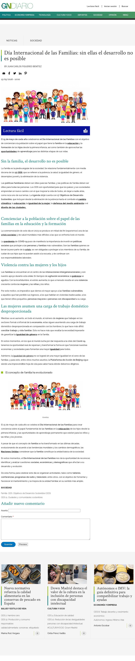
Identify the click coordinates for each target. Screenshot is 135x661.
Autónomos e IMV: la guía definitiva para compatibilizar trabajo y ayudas (114, 594)
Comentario (6, 516)
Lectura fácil (93, 6)
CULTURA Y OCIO (65, 15)
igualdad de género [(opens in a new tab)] (26, 334)
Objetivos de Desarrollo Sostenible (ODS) (32, 493)
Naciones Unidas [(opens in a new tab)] (10, 451)
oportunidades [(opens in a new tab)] (9, 151)
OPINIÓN (112, 15)
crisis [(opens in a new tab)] (28, 249)
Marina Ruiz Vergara (10, 633)
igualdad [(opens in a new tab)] (54, 349)
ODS (10, 493)
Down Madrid (71, 627)
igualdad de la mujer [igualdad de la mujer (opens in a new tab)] (39, 203)
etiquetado (34, 627)
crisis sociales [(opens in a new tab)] (8, 235)
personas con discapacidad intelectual (65, 623)
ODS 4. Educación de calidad (60, 615)
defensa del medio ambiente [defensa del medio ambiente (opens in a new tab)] (68, 203)
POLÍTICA (6, 15)
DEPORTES (83, 15)
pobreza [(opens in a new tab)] (76, 276)
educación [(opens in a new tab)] (73, 143)
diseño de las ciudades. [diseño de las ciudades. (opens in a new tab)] (13, 207)
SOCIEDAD (98, 15)
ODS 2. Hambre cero (10, 615)
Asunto (4, 510)
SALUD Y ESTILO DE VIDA (13, 608)
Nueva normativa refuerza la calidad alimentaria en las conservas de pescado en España (22, 595)
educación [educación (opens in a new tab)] (19, 203)
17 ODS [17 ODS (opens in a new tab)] (18, 172)
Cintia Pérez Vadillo (56, 633)
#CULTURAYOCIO (55, 627)
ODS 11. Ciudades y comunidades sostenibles (22, 497)
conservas (23, 627)
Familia (4, 493)
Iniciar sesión (110, 6)
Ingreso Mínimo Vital (115, 620)
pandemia (9, 241)
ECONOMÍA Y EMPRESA (24, 15)
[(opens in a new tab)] (23, 356)
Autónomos (99, 620)
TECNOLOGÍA (45, 15)
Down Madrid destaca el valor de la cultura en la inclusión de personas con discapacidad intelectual (69, 595)
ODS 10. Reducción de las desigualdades (66, 619)
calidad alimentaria (9, 627)
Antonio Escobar (101, 625)
